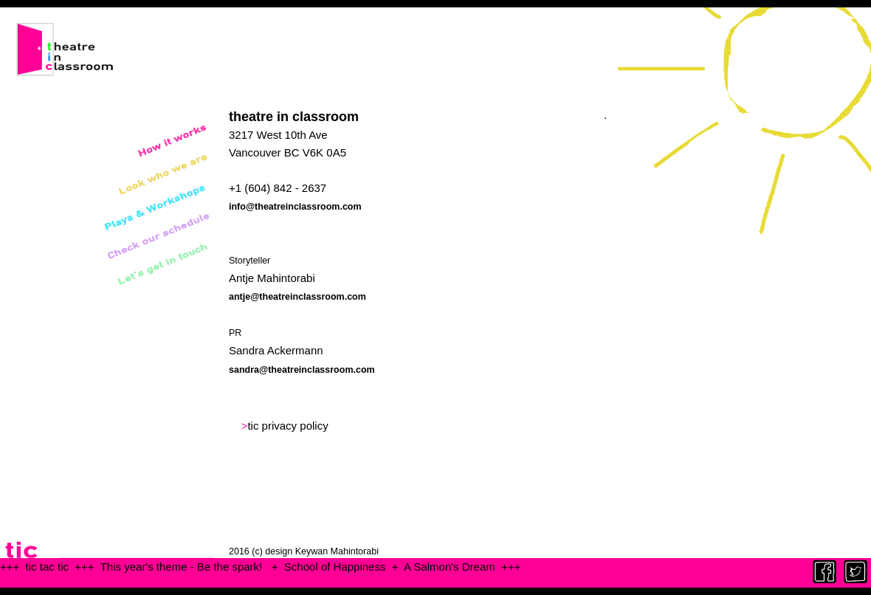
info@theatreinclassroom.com (295, 207)
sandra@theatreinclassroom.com (302, 370)
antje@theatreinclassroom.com (297, 297)
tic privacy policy (287, 425)
